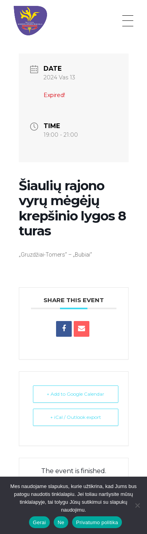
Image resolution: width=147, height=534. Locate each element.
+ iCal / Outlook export (75, 417)
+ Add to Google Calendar (75, 394)
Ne (61, 522)
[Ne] (137, 505)
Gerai (39, 522)
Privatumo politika (97, 522)
